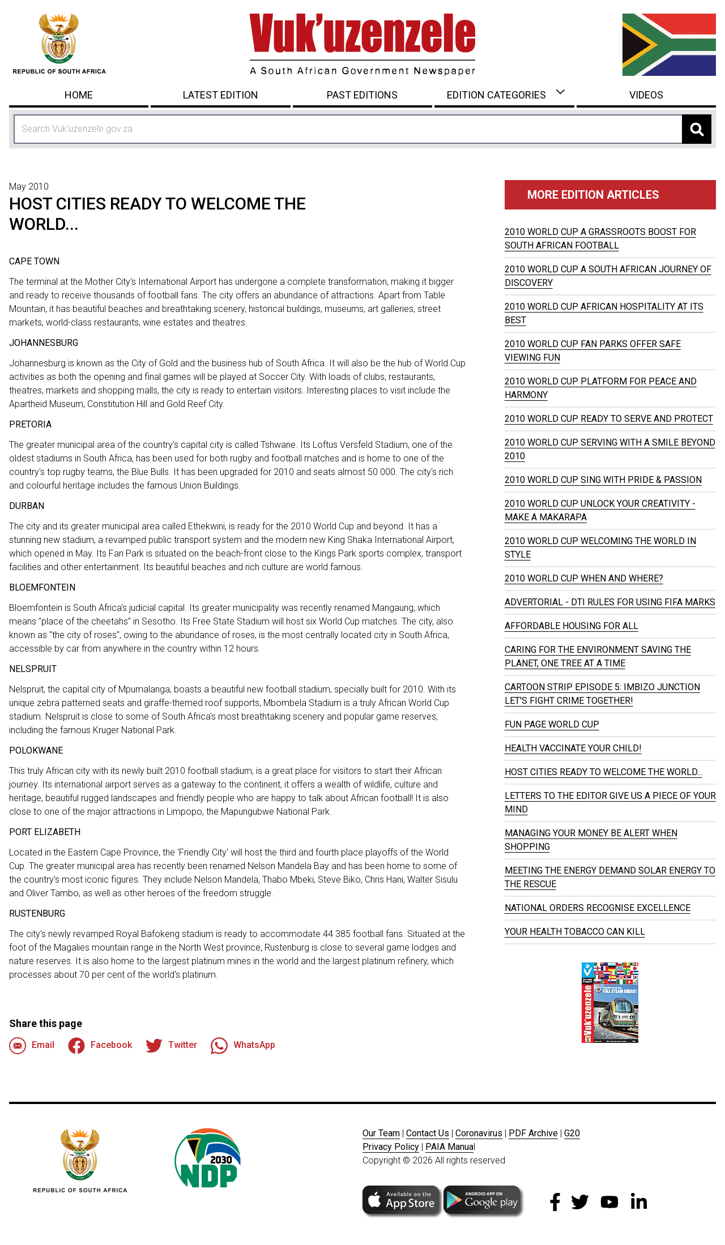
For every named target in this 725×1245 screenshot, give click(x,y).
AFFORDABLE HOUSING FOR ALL (571, 626)
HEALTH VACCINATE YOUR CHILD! (573, 748)
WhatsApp (243, 1045)
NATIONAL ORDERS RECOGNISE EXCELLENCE (597, 907)
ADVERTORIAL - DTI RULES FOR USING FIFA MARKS (610, 602)
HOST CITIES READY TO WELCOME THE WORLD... (603, 772)
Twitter (171, 1045)
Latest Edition (220, 95)
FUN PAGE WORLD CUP (552, 724)
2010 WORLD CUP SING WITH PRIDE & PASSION (603, 479)
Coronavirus (478, 1133)
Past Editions (362, 95)
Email (31, 1045)
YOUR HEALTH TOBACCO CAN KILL (575, 931)
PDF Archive (533, 1133)
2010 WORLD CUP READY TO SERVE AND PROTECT (609, 418)
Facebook (100, 1045)
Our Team (381, 1133)
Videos (646, 95)
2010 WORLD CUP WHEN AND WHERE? (584, 578)
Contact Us (427, 1133)
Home (79, 95)
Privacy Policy (390, 1146)
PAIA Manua (449, 1146)
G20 (572, 1133)
